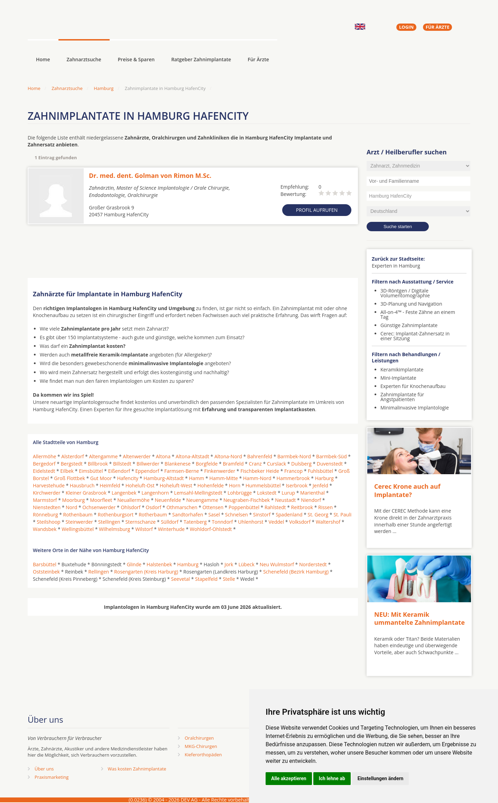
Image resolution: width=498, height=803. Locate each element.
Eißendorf (119, 471)
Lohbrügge (240, 492)
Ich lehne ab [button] (332, 778)
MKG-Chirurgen (201, 746)
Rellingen (98, 571)
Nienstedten (47, 507)
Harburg (324, 478)
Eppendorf (147, 471)
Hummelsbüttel (263, 485)
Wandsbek (44, 529)
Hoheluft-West (176, 485)
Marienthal (312, 492)
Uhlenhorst (250, 521)
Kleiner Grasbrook (86, 492)
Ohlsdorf (130, 507)
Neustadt (285, 500)
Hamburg (103, 88)
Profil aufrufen (317, 210)
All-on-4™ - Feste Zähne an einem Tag (417, 314)
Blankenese (178, 463)
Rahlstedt (275, 507)
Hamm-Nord (257, 478)
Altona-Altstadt (192, 456)
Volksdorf (300, 521)
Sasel (214, 514)
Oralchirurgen (199, 738)
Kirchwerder (47, 492)
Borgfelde (207, 463)
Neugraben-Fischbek (246, 500)
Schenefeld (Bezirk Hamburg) (296, 571)
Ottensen (213, 507)
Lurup (288, 492)
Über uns (44, 769)
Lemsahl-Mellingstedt (198, 492)
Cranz (255, 463)
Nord (71, 507)
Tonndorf (222, 521)
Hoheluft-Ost (140, 485)
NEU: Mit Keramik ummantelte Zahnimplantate (419, 618)
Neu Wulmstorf (277, 564)
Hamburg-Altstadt (164, 478)
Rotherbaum (153, 514)
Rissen (325, 507)
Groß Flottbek (69, 478)
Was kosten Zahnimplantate (137, 769)
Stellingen (109, 521)
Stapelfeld (206, 579)
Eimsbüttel (91, 471)
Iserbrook (296, 485)
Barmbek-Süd (331, 456)
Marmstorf (45, 500)
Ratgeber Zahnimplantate (201, 59)
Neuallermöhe (133, 500)
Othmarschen (181, 507)
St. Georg (318, 514)
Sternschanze (141, 521)
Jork (228, 564)
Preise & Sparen (136, 59)
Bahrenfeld (259, 456)
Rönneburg (45, 514)
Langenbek (124, 492)
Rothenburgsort (115, 514)
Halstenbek (159, 564)
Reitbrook (302, 507)
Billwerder (148, 463)
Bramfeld (233, 463)
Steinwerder (79, 521)
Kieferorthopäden (203, 754)
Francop (293, 471)
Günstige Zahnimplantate (408, 325)
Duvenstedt (330, 463)
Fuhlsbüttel (320, 471)
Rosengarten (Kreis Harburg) (146, 571)
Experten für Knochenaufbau (412, 386)
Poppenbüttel (244, 507)
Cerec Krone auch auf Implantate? (407, 490)
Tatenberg (195, 521)
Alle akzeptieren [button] (288, 778)
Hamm (196, 478)
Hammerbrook (293, 478)
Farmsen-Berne (181, 471)
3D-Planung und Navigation (411, 303)
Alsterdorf (72, 456)
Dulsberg (301, 463)
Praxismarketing (51, 777)
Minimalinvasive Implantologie (414, 407)
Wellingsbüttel (78, 529)
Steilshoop (48, 521)
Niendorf (311, 500)
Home (34, 88)
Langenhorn (155, 492)
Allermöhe (44, 456)
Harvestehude (49, 485)
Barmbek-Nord (294, 456)
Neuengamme (202, 500)
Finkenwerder (219, 471)
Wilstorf (144, 529)
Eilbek (67, 471)
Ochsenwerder (99, 507)
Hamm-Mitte (223, 478)
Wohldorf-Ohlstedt (211, 529)
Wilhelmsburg (114, 529)
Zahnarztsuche (84, 59)
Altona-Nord (228, 456)
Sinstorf (261, 514)
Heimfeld (110, 485)
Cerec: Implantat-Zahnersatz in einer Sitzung (415, 336)
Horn (234, 485)
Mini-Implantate (398, 378)
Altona (163, 456)
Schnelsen (236, 514)
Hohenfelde (210, 485)
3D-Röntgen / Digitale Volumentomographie (405, 293)
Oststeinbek (46, 571)
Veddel (276, 521)
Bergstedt (72, 463)
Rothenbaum (78, 514)
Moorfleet (101, 500)
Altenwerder (136, 456)
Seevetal (180, 579)
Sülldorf (169, 521)
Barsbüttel (44, 564)
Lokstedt (266, 492)
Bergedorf (44, 463)
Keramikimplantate (401, 369)
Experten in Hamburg (396, 265)
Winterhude (171, 529)
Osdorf (153, 507)
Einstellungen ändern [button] (381, 778)
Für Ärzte (258, 59)
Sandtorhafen (187, 514)
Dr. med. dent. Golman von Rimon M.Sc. (150, 175)
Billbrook (98, 463)
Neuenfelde (168, 500)
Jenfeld (320, 485)
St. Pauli (342, 514)
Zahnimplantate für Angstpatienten (402, 397)
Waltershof (328, 521)
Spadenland (289, 514)
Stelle (229, 579)
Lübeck (246, 564)
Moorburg (73, 500)
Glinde (134, 564)
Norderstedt (313, 564)
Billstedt (122, 463)
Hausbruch (82, 485)
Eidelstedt (44, 471)
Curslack (276, 463)
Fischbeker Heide (259, 471)
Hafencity (127, 478)
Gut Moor (101, 478)
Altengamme (103, 456)
